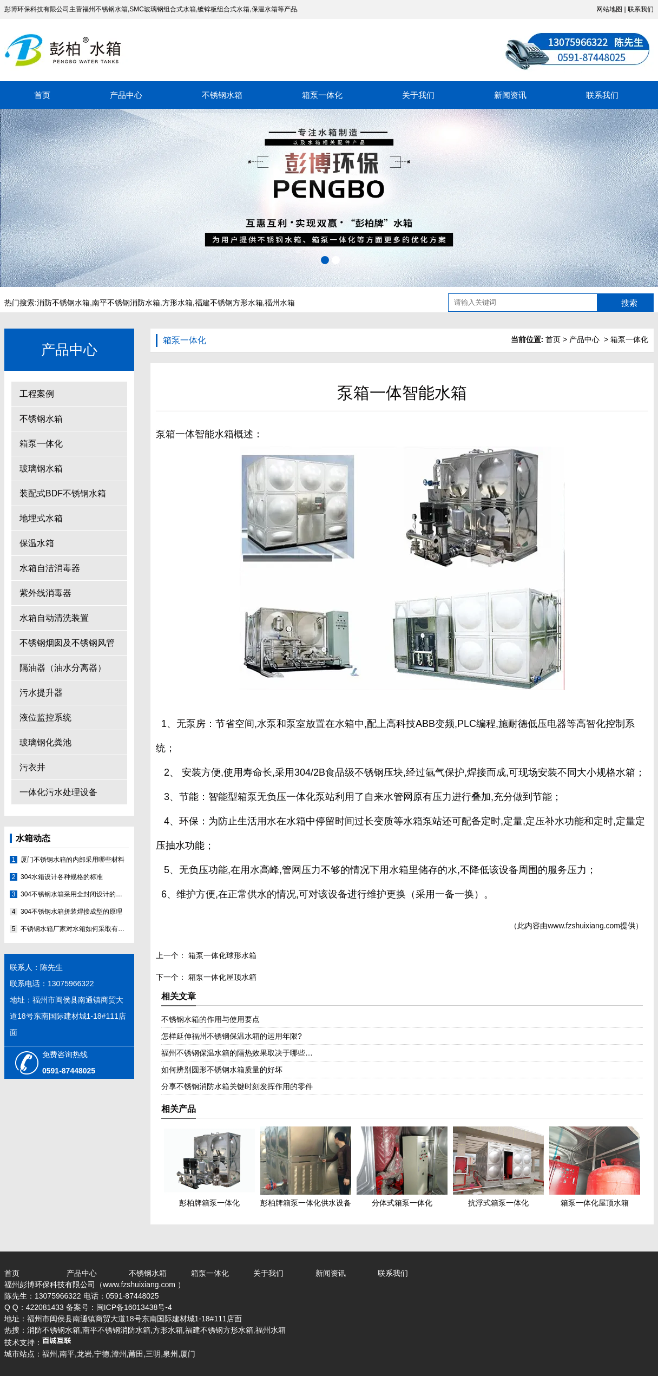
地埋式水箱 (41, 518)
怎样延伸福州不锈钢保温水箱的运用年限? (231, 1036)
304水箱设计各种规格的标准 (62, 877)
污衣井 (32, 767)
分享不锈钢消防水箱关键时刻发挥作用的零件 (237, 1086)
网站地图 (609, 9)
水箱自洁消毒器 (49, 568)
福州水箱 (280, 302)
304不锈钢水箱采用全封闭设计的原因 (75, 894)
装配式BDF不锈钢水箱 (62, 493)
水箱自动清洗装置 (54, 618)
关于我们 (418, 95)
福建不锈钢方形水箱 (229, 302)
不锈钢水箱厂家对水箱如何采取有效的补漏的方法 (75, 929)
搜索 (629, 302)
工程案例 (36, 393)
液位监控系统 (45, 717)
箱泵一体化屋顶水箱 (221, 977)
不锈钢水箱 (222, 95)
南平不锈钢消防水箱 (126, 302)
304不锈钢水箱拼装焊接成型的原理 (71, 911)
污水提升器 (41, 692)
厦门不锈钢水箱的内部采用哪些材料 (72, 859)
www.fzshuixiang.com (584, 925)
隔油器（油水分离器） (62, 667)
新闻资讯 (510, 95)
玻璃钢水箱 (41, 468)
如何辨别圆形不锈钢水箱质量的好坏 (221, 1069)
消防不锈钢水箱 (63, 302)
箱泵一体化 (322, 95)
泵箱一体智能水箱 (195, 434)
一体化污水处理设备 (58, 792)
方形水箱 (177, 302)
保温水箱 (36, 543)
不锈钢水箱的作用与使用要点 (210, 1019)
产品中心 (126, 95)
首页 (42, 95)
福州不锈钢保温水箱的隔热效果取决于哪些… (237, 1053)
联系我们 (641, 9)
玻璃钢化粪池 (45, 742)
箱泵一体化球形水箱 (221, 955)
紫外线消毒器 (45, 593)
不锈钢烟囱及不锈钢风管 (67, 642)
